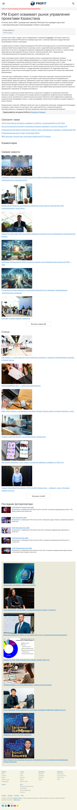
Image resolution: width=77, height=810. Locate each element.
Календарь (41, 771)
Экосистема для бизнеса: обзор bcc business (20, 585)
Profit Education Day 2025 (20, 528)
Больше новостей (38, 324)
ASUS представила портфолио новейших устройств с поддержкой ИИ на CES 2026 (33, 123)
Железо (4, 779)
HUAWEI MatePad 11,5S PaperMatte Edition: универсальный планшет (28, 685)
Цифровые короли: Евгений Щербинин (17, 735)
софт (8, 779)
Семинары (41, 775)
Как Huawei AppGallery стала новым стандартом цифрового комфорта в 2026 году (33, 462)
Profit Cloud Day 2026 (19, 517)
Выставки (41, 773)
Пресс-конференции (25, 790)
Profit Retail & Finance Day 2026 (23, 507)
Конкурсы (40, 777)
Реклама (10, 795)
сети (62, 777)
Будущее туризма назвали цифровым (16, 318)
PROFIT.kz (17, 800)
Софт (58, 779)
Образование (5, 781)
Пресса (4, 784)
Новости (4, 771)
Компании (60, 771)
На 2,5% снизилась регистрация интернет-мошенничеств (24, 8)
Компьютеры (60, 773)
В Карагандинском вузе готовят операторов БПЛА (20, 133)
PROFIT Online (17, 798)
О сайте (4, 795)
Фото (21, 784)
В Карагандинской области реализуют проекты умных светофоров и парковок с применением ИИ (38, 130)
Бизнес (10, 32)
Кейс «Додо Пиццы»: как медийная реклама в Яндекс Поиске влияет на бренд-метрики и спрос (38, 411)
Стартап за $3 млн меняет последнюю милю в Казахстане (24, 437)
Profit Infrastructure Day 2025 (22, 548)
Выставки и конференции (26, 786)
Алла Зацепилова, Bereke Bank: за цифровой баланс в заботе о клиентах (30, 610)
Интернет (4, 775)
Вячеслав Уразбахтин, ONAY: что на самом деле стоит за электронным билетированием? (35, 635)
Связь (3, 773)
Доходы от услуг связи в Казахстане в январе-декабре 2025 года (26, 660)
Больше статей (38, 496)
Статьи (22, 771)
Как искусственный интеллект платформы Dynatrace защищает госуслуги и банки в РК (34, 126)
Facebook (34, 112)
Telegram (42, 112)
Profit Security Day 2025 (20, 538)
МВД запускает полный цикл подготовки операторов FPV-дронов (26, 136)
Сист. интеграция (61, 775)
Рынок (21, 775)
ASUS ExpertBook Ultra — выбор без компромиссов (21, 386)
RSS (22, 795)
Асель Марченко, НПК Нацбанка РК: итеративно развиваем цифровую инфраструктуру (35, 710)
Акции (40, 779)
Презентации (23, 788)
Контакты (16, 795)
